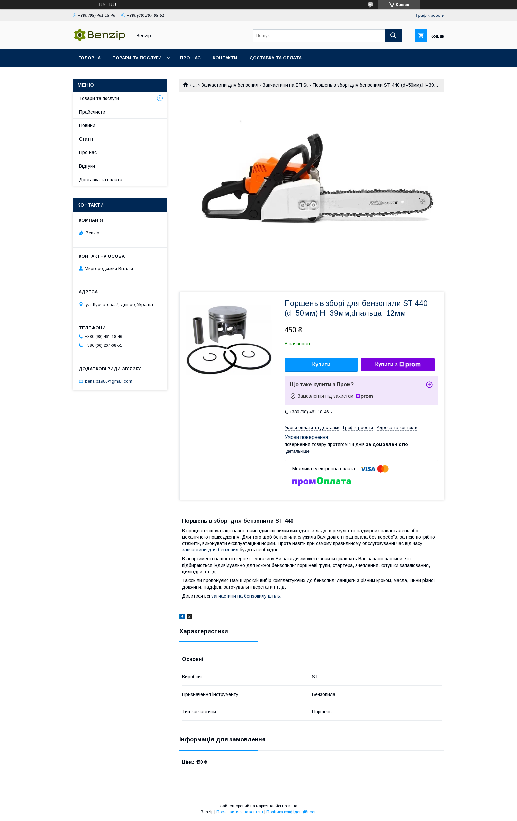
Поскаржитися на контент (239, 812)
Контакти (225, 57)
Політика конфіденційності (291, 812)
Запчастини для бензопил (229, 85)
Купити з (397, 365)
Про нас (190, 57)
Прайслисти (92, 112)
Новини (87, 125)
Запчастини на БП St (285, 85)
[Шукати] (393, 35)
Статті (86, 139)
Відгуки (87, 166)
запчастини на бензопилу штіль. (246, 596)
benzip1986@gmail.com (108, 381)
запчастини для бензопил (210, 549)
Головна (89, 57)
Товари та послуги (137, 57)
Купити (321, 364)
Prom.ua (289, 806)
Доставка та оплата (275, 57)
